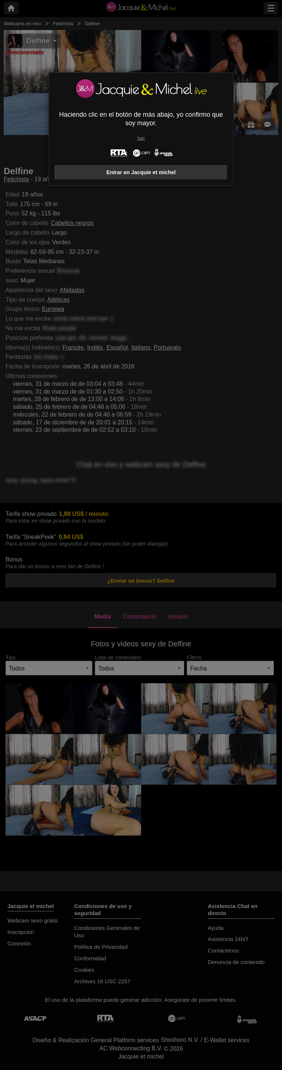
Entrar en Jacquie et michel (141, 172)
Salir (141, 138)
